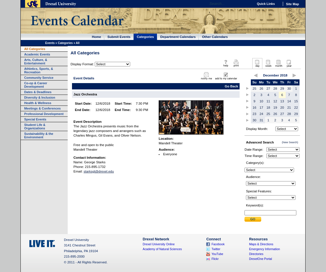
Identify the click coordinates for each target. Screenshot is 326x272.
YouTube (217, 254)
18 (268, 107)
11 (268, 101)
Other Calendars (215, 37)
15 (296, 101)
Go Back (231, 86)
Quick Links (266, 3)
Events (50, 43)
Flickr (215, 258)
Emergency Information (264, 249)
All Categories (34, 49)
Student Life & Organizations (35, 126)
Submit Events (118, 37)
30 (289, 88)
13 (282, 101)
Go (248, 3)
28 (275, 88)
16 (254, 107)
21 (289, 107)
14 (289, 101)
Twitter (215, 249)
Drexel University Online (159, 244)
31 (261, 120)
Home (96, 37)
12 (275, 101)
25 (254, 88)
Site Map (292, 4)
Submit (252, 219)
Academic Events (37, 54)
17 (261, 107)
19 (275, 107)
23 (254, 114)
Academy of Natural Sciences (162, 249)
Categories (145, 37)
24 (261, 114)
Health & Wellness (37, 103)
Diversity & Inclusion (39, 97)
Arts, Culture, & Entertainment (35, 61)
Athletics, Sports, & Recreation (38, 70)
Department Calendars (178, 37)
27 (268, 88)
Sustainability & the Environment (38, 135)
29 (282, 88)
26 (261, 88)
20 (282, 107)
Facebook (218, 244)
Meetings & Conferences (42, 108)
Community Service (39, 77)
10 (261, 101)
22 (296, 107)
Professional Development (44, 114)
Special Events (35, 119)
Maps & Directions (261, 244)
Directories (256, 254)
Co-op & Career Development (35, 84)
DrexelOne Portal (260, 258)
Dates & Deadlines (38, 92)
